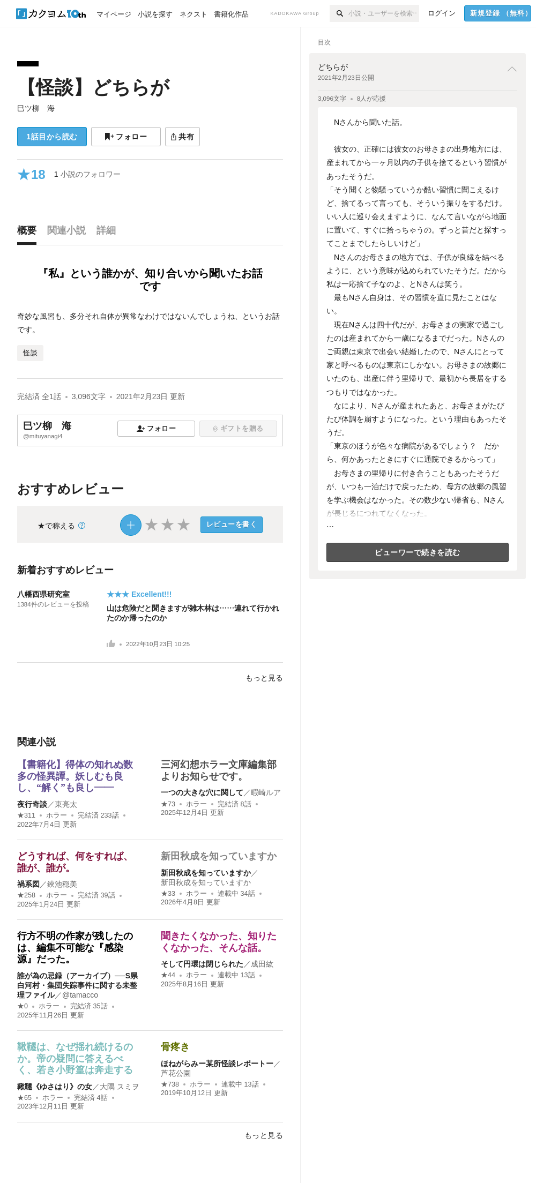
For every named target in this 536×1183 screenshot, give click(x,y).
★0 (22, 1006)
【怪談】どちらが (93, 87)
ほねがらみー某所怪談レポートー (217, 1063)
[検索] (339, 13)
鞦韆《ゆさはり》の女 (54, 1086)
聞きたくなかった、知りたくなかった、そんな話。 (219, 942)
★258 (26, 895)
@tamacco (80, 995)
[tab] (29, 233)
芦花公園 (176, 1073)
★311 (26, 815)
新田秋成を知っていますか (219, 856)
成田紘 (262, 964)
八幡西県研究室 (43, 594)
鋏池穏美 (62, 884)
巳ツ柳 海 (36, 108)
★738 (170, 1084)
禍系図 (28, 884)
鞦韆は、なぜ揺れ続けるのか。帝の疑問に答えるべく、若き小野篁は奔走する (75, 1058)
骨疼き (175, 1047)
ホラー (56, 815)
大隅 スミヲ (119, 1086)
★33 (168, 893)
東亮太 (66, 804)
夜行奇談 (32, 804)
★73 (168, 804)
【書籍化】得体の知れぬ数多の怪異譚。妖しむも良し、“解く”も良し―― (75, 776)
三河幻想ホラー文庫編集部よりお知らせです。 (219, 770)
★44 (168, 975)
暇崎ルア (266, 792)
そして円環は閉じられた (202, 964)
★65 (24, 1098)
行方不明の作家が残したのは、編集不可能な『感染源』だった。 (75, 947)
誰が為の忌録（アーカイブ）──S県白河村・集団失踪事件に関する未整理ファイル (77, 985)
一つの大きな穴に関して (202, 792)
